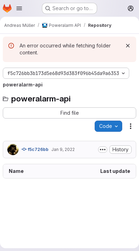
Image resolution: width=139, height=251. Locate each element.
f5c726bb (35, 149)
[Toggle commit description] (102, 149)
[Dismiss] (128, 45)
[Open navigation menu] (19, 8)
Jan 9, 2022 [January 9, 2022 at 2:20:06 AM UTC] (63, 149)
